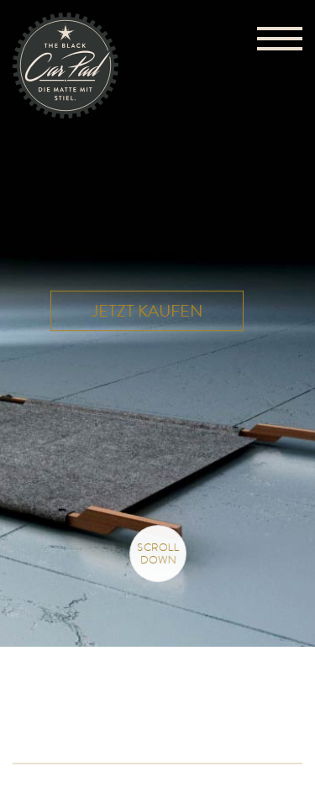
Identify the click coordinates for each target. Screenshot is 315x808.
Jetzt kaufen (147, 311)
